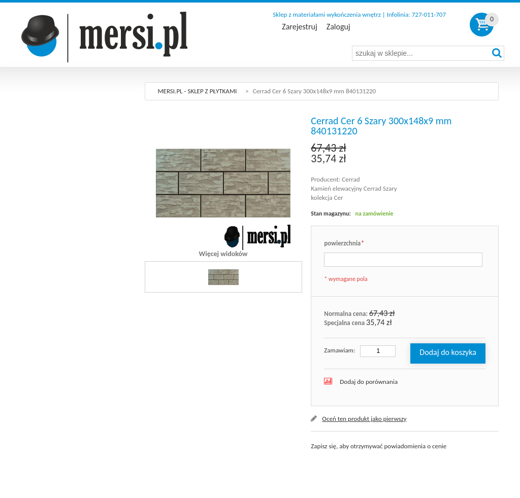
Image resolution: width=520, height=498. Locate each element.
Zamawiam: (339, 350)
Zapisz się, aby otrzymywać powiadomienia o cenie (378, 446)
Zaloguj (338, 26)
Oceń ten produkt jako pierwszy (364, 418)
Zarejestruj (299, 26)
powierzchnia (344, 243)
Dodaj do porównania (369, 381)
